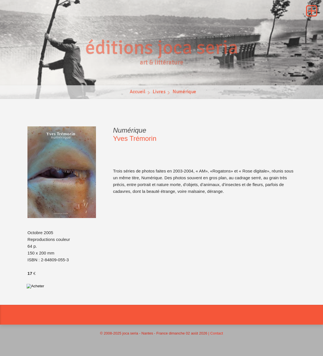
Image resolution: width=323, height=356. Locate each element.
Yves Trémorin (134, 138)
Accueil (137, 93)
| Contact (215, 333)
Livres (159, 93)
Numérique (184, 93)
